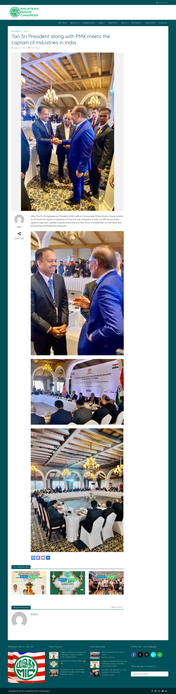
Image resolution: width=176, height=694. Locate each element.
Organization (88, 23)
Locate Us (163, 23)
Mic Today (62, 23)
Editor (19, 227)
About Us (74, 23)
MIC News (24, 31)
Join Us (124, 23)
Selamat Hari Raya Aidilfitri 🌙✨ (67, 583)
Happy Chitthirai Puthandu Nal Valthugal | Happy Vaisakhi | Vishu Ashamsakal (29, 583)
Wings (101, 23)
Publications (150, 23)
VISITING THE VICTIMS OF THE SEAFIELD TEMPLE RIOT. (114, 671)
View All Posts (116, 607)
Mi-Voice (15, 31)
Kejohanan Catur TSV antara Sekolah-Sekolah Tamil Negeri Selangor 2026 (106, 583)
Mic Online (136, 23)
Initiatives (112, 23)
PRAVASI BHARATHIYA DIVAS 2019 (113, 653)
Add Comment (109, 657)
